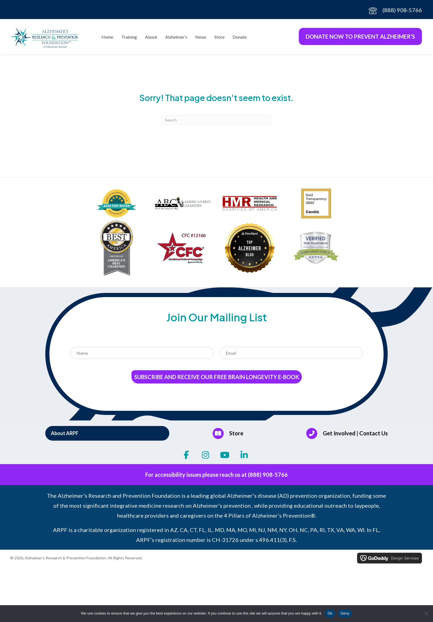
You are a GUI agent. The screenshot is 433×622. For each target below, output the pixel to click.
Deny (345, 613)
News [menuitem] (200, 38)
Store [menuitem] (219, 38)
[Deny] (426, 613)
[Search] (216, 122)
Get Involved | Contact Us (355, 435)
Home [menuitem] (107, 38)
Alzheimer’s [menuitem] (176, 38)
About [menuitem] (151, 38)
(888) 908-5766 (402, 10)
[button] (107, 435)
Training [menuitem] (129, 38)
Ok (330, 613)
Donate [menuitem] (240, 38)
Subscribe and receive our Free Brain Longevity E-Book (216, 379)
